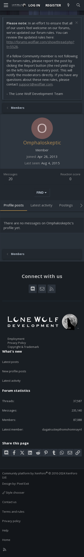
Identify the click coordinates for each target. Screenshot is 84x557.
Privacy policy (11, 521)
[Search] (78, 5)
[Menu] (6, 5)
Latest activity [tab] (41, 205)
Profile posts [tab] (14, 205)
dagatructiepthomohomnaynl (62, 429)
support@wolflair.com (36, 84)
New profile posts (14, 371)
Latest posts (10, 362)
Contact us (9, 502)
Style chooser (13, 493)
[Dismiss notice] (76, 23)
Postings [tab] (66, 205)
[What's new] (68, 5)
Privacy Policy (17, 343)
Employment (16, 339)
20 (11, 178)
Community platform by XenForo (39, 475)
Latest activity (11, 381)
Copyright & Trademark (23, 347)
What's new (12, 351)
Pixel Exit (23, 484)
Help (5, 530)
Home (6, 540)
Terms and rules (13, 512)
